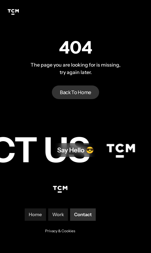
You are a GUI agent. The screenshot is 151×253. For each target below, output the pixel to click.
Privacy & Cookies (60, 231)
